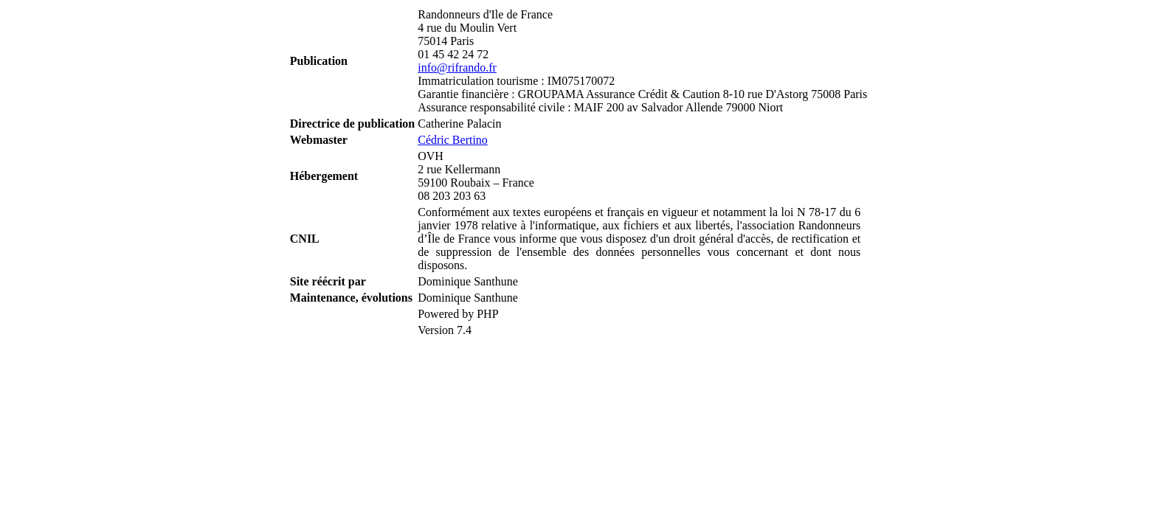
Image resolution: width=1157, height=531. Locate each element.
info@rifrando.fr (457, 67)
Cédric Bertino (453, 139)
